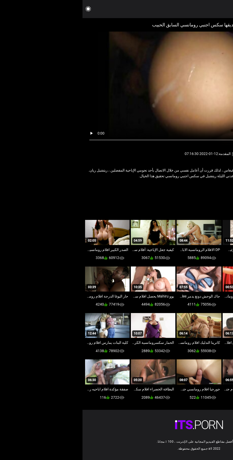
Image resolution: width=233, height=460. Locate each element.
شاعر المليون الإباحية (199, 187)
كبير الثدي (174, 187)
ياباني (159, 187)
